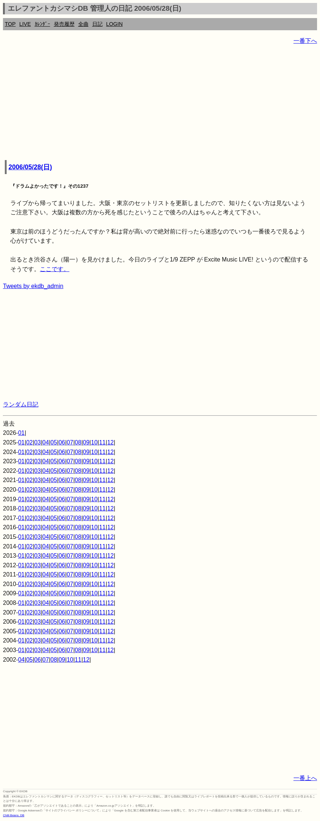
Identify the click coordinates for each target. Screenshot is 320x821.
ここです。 (54, 269)
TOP (10, 24)
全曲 (83, 24)
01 (21, 433)
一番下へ (305, 41)
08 (78, 442)
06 (62, 442)
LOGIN (114, 24)
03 (37, 442)
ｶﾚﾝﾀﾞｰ (42, 24)
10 (94, 442)
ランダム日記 (20, 404)
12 (110, 442)
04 (45, 442)
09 (86, 442)
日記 (97, 24)
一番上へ (305, 778)
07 (70, 442)
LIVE (25, 24)
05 (54, 442)
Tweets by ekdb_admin (33, 286)
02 (29, 442)
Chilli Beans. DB (13, 815)
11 (102, 442)
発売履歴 (64, 24)
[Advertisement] (160, 103)
